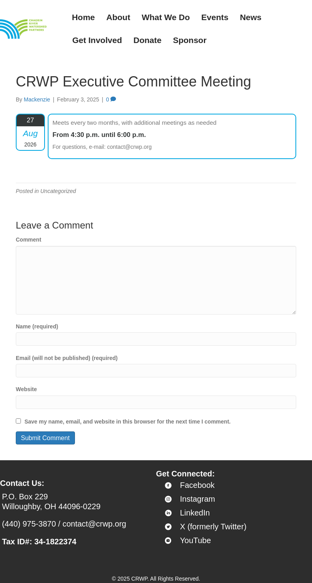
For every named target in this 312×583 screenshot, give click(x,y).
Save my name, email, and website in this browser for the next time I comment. (127, 421)
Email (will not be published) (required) (67, 358)
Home (83, 17)
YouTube (195, 540)
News (251, 17)
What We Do (166, 17)
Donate (147, 40)
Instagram (197, 499)
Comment (28, 239)
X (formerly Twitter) (213, 526)
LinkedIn (195, 512)
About (118, 17)
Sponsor (189, 40)
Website (26, 389)
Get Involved (97, 40)
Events (214, 17)
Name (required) (37, 326)
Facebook (197, 485)
